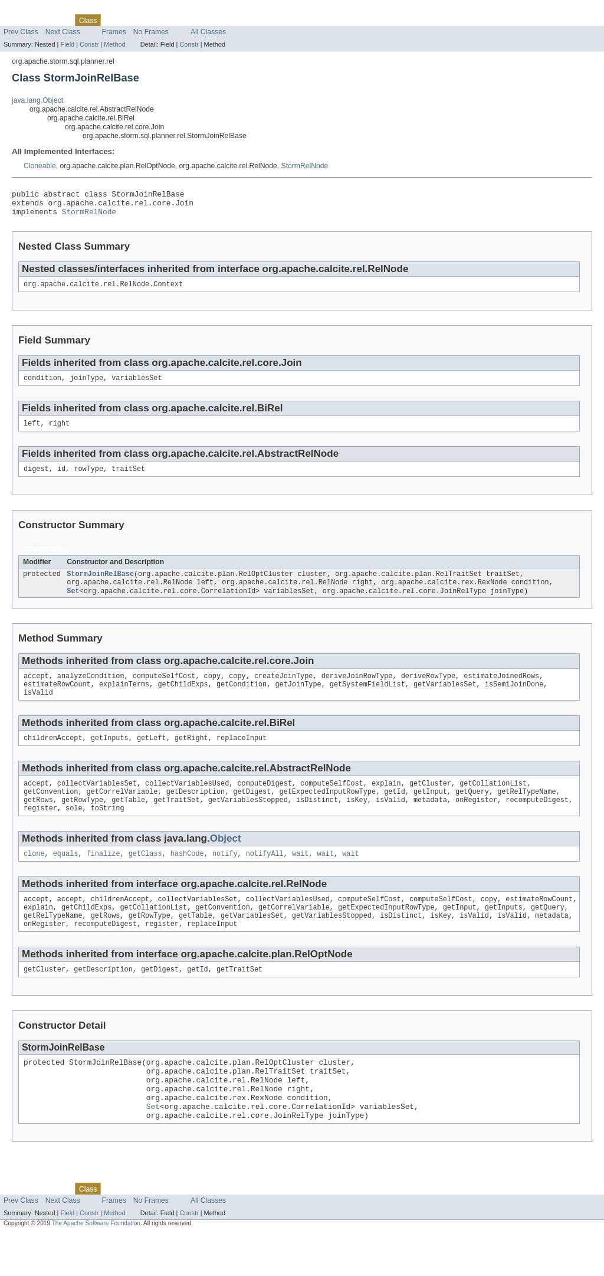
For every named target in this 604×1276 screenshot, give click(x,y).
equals (65, 877)
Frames (114, 32)
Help (225, 20)
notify (225, 877)
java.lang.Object (37, 100)
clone (34, 877)
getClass (145, 877)
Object (225, 860)
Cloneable (40, 166)
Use (113, 20)
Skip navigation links (32, 10)
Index (202, 20)
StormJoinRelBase (100, 585)
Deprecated (167, 20)
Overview (19, 20)
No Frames (151, 32)
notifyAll (265, 877)
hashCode (187, 877)
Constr (89, 44)
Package (54, 20)
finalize (103, 877)
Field (67, 44)
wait (300, 877)
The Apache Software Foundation (96, 1265)
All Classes (208, 32)
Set (73, 603)
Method (114, 44)
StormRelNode (305, 166)
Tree (134, 20)
